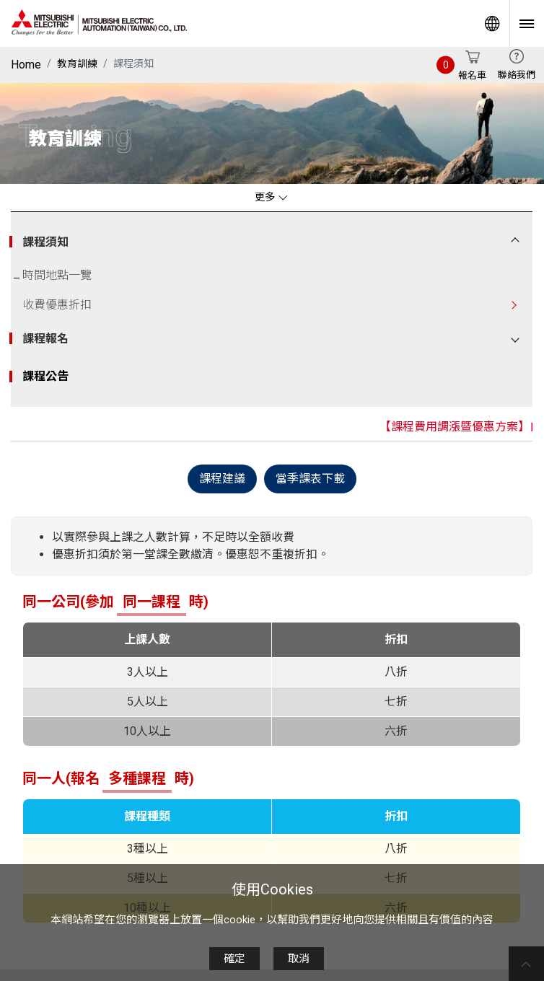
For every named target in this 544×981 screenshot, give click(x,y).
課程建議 (222, 478)
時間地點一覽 (57, 275)
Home (26, 64)
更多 (271, 197)
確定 (234, 958)
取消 (299, 958)
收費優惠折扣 (57, 305)
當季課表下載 (310, 478)
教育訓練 (77, 63)
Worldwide (492, 23)
